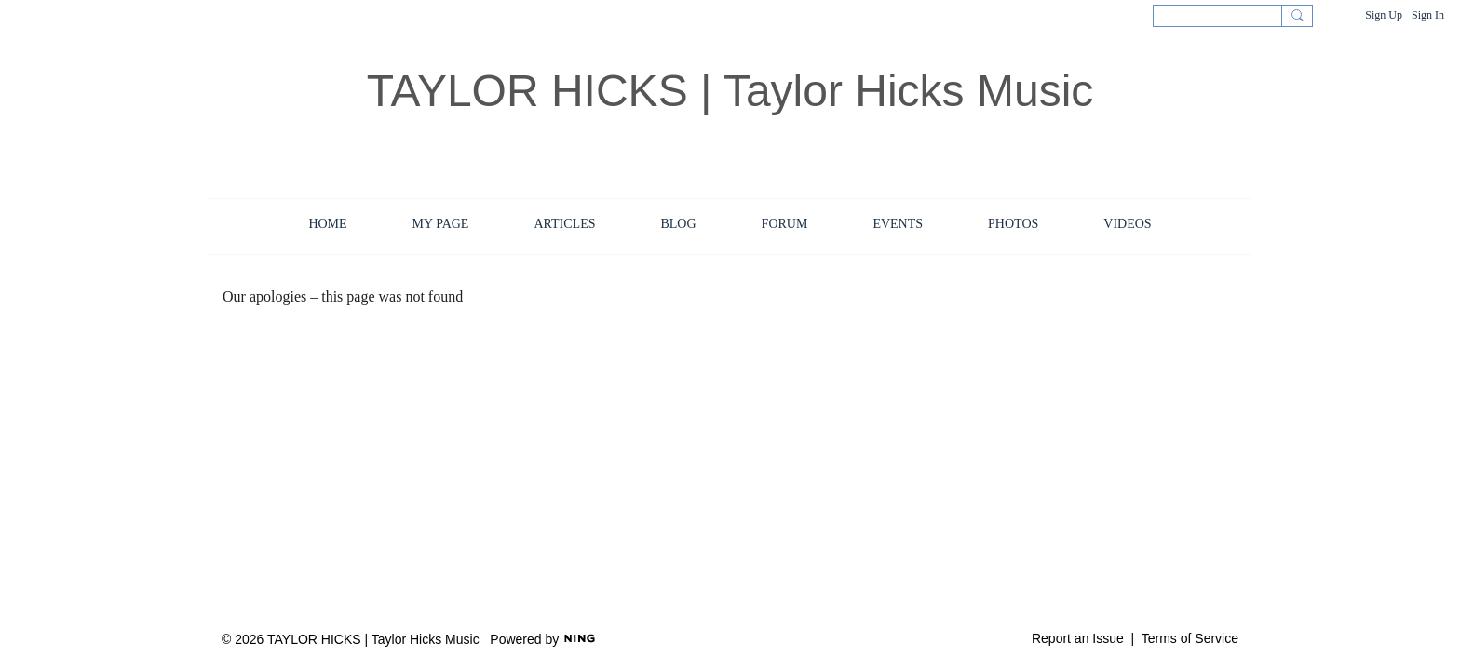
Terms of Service (1190, 638)
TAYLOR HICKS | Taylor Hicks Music (730, 90)
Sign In (1428, 14)
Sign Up (1383, 14)
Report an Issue (1078, 638)
